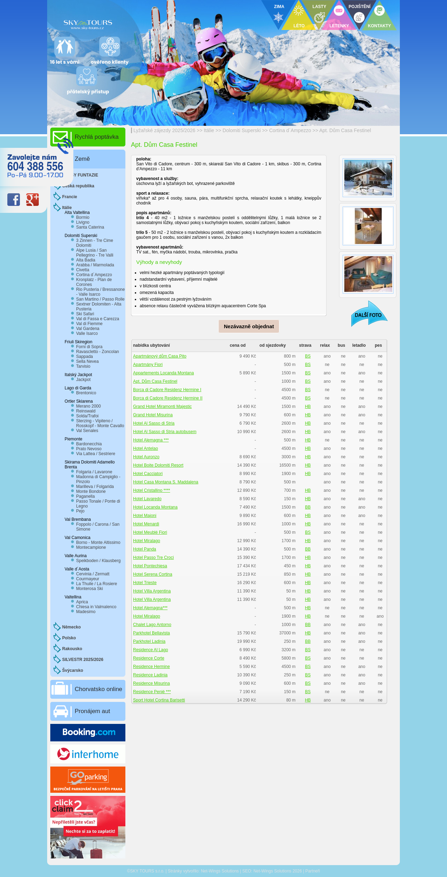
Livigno (82, 222)
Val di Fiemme (89, 323)
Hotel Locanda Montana (155, 507)
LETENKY (339, 25)
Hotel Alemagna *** (151, 440)
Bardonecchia (89, 443)
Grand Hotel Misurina (153, 414)
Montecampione (91, 547)
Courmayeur (87, 578)
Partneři (312, 871)
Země (82, 159)
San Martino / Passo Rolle (100, 299)
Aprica (82, 601)
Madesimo (85, 611)
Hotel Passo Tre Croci (153, 557)
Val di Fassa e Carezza (97, 318)
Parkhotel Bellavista (151, 633)
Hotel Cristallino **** (151, 490)
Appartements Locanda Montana (163, 373)
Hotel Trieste (144, 582)
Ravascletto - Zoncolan (97, 351)
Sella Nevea (87, 361)
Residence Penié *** (152, 691)
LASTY (319, 6)
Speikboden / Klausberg (98, 560)
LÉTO (299, 25)
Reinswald (85, 411)
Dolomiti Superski (241, 130)
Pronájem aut (92, 711)
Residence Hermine (151, 666)
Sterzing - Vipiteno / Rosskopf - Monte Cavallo (100, 423)
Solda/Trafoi (87, 416)
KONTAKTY (379, 25)
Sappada (84, 356)
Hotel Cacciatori (148, 473)
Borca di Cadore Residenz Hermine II (168, 398)
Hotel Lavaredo (147, 498)
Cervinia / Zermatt (92, 574)
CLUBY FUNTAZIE (80, 175)
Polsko (69, 637)
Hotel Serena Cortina (152, 574)
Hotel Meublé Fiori (150, 532)
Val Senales (87, 430)
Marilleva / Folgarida (95, 486)
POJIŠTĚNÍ (360, 6)
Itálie (209, 130)
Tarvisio (83, 366)
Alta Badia (85, 260)
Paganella (85, 496)
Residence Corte (148, 658)
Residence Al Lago (150, 649)
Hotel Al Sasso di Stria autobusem (164, 431)
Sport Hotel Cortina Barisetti (159, 700)
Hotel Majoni (144, 515)
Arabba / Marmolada (95, 265)
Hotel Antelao (145, 448)
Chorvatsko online (98, 689)
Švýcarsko (72, 670)
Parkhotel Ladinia (149, 641)
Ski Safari (85, 313)
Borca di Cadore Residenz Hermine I (167, 389)
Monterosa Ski (89, 588)
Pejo (80, 511)
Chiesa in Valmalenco (96, 606)
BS (307, 356)
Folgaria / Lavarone (94, 471)
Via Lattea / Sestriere (95, 453)
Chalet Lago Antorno (152, 624)
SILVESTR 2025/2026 (82, 659)
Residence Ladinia (150, 675)
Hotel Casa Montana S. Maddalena (165, 482)
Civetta (82, 269)
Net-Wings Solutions (220, 871)
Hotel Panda (144, 549)
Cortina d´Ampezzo (290, 130)
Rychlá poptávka (97, 137)
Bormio (82, 217)
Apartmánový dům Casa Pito (159, 356)
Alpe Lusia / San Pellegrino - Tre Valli (94, 253)
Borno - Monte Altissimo (98, 542)
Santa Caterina (90, 227)
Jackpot (83, 379)
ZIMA (279, 6)
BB (307, 507)
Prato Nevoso (89, 448)
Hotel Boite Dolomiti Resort (158, 465)
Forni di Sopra (89, 346)
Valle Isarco (87, 333)
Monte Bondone (91, 491)
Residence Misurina (151, 683)
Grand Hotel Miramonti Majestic (162, 406)
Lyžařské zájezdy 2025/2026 (164, 130)
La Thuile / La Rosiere (96, 583)
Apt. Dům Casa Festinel (345, 130)
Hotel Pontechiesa (150, 565)
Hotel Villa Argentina (152, 591)
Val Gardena (88, 328)
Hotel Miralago (146, 540)
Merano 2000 (88, 406)
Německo (71, 627)
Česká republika (78, 186)
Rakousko (72, 648)
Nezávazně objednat (249, 326)
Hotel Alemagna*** (150, 607)
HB (308, 406)
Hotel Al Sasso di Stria (154, 423)
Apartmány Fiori (148, 364)
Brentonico (86, 392)
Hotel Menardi (146, 524)
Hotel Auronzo (146, 456)
